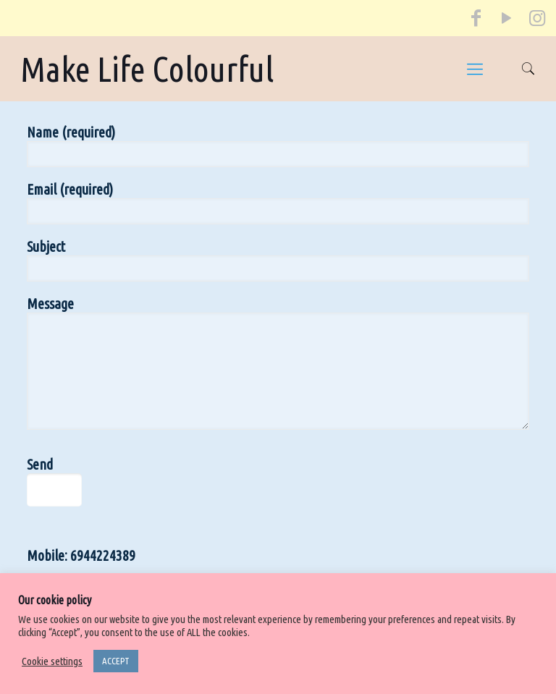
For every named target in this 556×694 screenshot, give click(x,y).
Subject (278, 260)
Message (278, 362)
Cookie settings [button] (52, 661)
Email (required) (278, 202)
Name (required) (278, 145)
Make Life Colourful (147, 68)
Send (74, 481)
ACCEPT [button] (116, 661)
